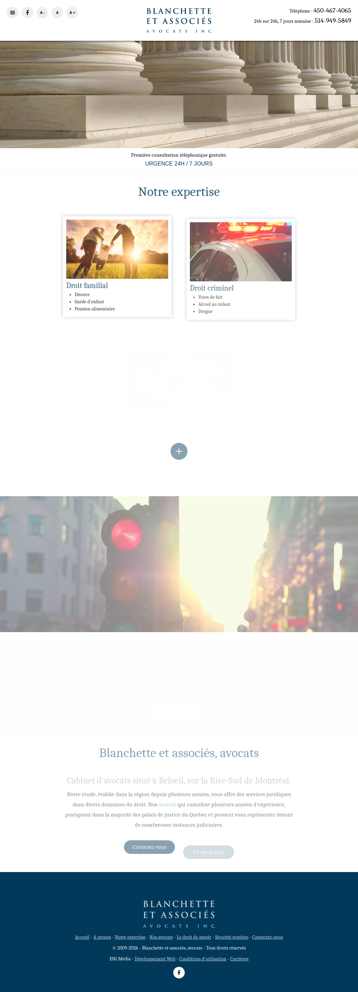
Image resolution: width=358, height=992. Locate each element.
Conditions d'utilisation (203, 959)
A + (72, 13)
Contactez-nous (149, 850)
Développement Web (155, 959)
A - (42, 13)
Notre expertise (130, 937)
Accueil (82, 937)
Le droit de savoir (194, 937)
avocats (167, 808)
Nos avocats (161, 937)
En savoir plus (179, 110)
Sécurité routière (231, 937)
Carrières (239, 959)
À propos (102, 937)
